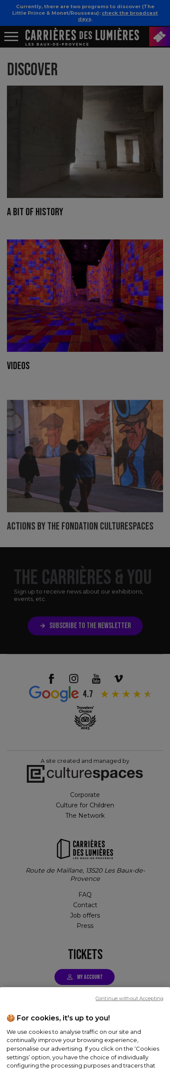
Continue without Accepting (130, 1023)
